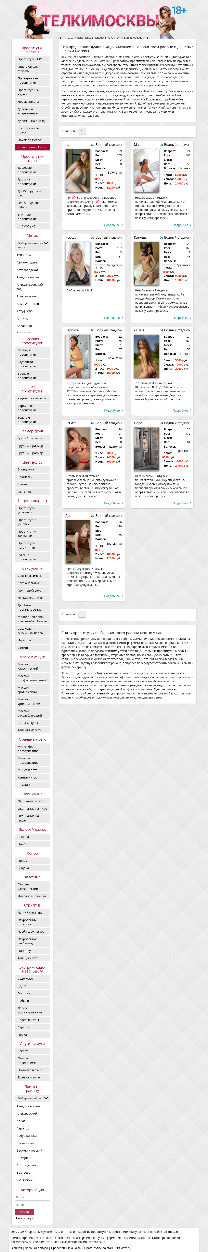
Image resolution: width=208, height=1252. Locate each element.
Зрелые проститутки (27, 375)
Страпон (24, 1027)
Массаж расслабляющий (30, 713)
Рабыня (23, 1000)
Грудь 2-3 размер (30, 446)
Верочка (72, 330)
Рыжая (22, 484)
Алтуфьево (24, 311)
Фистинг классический (28, 886)
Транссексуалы (29, 1077)
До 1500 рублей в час (30, 193)
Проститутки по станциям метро (106, 1248)
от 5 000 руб (27, 226)
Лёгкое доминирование (30, 1010)
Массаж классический (28, 666)
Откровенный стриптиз (28, 922)
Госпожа (24, 993)
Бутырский (24, 1180)
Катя (69, 144)
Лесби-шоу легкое (31, 931)
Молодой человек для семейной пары (32, 619)
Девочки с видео (36, 1248)
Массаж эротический (27, 689)
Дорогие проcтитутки (27, 181)
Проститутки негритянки (27, 545)
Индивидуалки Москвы (29, 68)
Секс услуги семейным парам (30, 630)
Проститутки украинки (27, 510)
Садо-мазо (25, 978)
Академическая (28, 277)
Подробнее (112, 225)
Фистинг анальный (32, 896)
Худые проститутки (32, 398)
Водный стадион (108, 144)
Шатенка (24, 491)
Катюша (140, 237)
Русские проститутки (27, 557)
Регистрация (25, 1218)
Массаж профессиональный (32, 678)
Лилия (139, 330)
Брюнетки (25, 477)
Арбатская (24, 326)
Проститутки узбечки (27, 522)
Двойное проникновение (29, 607)
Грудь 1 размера (30, 438)
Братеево (23, 1172)
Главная (16, 1248)
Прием (23, 844)
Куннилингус (27, 777)
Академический (28, 1106)
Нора (138, 423)
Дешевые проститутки (27, 169)
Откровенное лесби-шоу (28, 941)
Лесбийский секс (30, 598)
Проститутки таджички (27, 533)
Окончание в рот (30, 801)
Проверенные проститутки (28, 80)
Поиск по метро (29, 140)
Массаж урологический (29, 701)
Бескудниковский (29, 1150)
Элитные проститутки (27, 216)
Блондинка (26, 469)
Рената (70, 423)
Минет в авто (27, 770)
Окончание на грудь (28, 818)
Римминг (24, 785)
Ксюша (70, 237)
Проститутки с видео (28, 92)
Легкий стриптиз (30, 912)
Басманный (25, 1143)
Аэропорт (24, 1128)
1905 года (24, 255)
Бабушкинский (28, 1136)
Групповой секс (29, 590)
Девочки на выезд (31, 121)
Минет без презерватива (28, 748)
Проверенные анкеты (66, 1248)
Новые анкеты (28, 101)
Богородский (26, 1165)
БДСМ (22, 986)
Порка (22, 1034)
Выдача (23, 837)
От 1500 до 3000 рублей (29, 205)
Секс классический (32, 576)
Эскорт (23, 1051)
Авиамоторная (27, 262)
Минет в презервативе (28, 760)
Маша (138, 144)
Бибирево (24, 1158)
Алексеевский (27, 1113)
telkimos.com (171, 1232)
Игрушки (24, 640)
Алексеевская (27, 296)
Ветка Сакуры (28, 723)
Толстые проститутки (27, 419)
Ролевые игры (28, 1020)
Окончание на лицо (32, 808)
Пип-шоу (24, 951)
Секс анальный (29, 583)
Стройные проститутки (27, 408)
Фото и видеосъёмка (27, 1060)
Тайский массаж (29, 730)
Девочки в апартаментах (28, 111)
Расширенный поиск (28, 130)
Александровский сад (30, 286)
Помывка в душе (30, 1070)
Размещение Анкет (32, 147)
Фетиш (23, 648)
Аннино (22, 318)
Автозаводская (28, 270)
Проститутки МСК (31, 59)
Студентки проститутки (27, 364)
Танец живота (28, 958)
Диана (70, 515)
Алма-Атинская (28, 304)
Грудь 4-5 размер (30, 453)
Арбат (21, 1121)
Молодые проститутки (27, 352)
